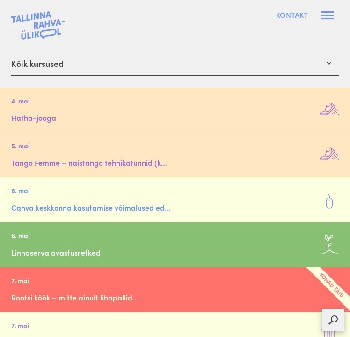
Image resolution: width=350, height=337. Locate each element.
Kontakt (292, 15)
